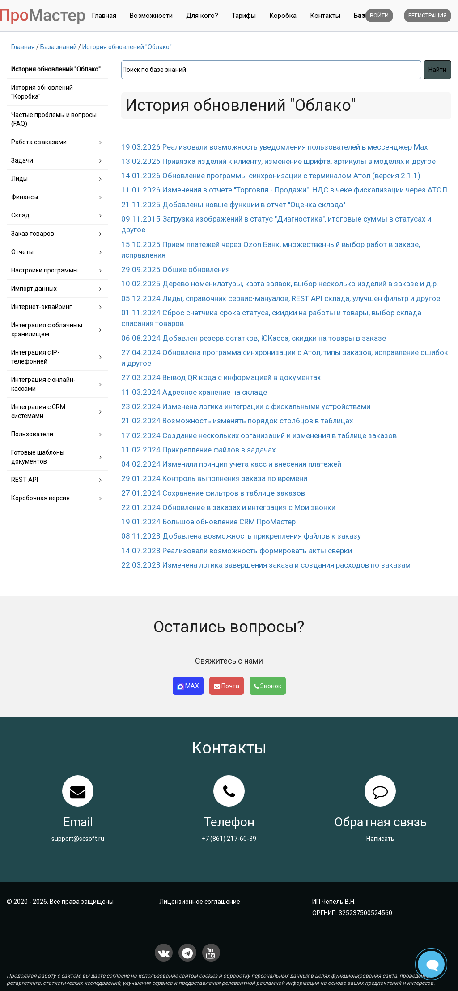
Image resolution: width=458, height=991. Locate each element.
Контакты (325, 16)
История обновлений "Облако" (56, 69)
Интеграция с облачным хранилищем (46, 330)
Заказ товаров (32, 233)
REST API (24, 479)
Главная (104, 16)
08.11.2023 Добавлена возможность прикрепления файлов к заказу (241, 535)
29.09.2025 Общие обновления (175, 269)
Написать (380, 838)
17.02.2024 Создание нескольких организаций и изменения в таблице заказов (259, 435)
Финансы (24, 197)
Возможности (151, 16)
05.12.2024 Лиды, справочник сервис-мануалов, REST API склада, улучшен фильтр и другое (280, 298)
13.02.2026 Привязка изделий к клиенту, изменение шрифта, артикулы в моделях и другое (278, 161)
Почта (226, 686)
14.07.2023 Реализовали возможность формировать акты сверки (236, 550)
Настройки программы (44, 270)
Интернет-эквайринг (41, 306)
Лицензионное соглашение (199, 901)
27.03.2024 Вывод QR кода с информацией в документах (221, 377)
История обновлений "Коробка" (42, 92)
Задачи (22, 160)
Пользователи (32, 434)
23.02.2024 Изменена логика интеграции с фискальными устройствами (245, 406)
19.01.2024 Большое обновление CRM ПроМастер (208, 521)
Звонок (267, 686)
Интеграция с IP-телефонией (35, 357)
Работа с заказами (39, 142)
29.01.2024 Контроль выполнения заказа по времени (214, 478)
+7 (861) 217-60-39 (229, 838)
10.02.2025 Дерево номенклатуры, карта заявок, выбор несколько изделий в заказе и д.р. (279, 283)
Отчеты (22, 251)
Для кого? (202, 16)
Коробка (283, 16)
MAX (188, 686)
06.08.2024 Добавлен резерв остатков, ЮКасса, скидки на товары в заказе (253, 338)
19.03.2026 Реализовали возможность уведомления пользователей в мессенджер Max (274, 146)
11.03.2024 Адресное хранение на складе (194, 392)
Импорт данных (34, 288)
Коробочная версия (40, 498)
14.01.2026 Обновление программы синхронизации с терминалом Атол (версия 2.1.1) (270, 175)
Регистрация (427, 15)
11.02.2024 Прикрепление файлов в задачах (198, 449)
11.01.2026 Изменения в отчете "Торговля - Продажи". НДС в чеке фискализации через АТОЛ (284, 189)
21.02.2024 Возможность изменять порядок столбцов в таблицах (237, 420)
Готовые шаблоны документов (37, 457)
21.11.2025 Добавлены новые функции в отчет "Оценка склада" (233, 204)
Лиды (19, 178)
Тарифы (244, 16)
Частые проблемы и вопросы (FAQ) (54, 119)
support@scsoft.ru (77, 838)
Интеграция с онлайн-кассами (43, 384)
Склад (20, 215)
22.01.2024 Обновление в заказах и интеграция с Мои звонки (228, 507)
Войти (379, 15)
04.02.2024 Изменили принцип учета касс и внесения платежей (231, 464)
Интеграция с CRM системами (38, 411)
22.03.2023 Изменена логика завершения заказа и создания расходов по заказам (266, 564)
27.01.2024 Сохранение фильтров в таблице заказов (213, 493)
